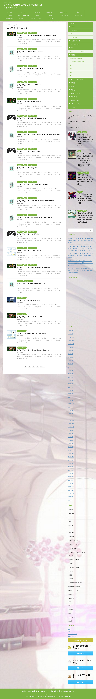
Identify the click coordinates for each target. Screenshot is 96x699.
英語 (71, 65)
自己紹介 (9, 12)
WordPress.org (72, 636)
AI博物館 (50, 19)
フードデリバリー (77, 15)
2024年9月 (70, 377)
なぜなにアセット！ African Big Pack (29, 250)
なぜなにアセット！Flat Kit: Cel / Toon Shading (32, 333)
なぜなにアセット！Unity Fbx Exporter (29, 101)
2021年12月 (71, 450)
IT (70, 75)
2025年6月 (70, 350)
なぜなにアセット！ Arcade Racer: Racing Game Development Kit (38, 134)
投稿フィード (71, 631)
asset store (74, 37)
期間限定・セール (23, 19)
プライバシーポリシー (36, 19)
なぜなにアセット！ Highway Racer (28, 151)
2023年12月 (71, 403)
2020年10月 (71, 493)
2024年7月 (70, 384)
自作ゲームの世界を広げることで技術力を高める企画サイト (48, 691)
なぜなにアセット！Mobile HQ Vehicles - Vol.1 (31, 118)
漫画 (78, 12)
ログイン (70, 629)
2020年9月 (70, 496)
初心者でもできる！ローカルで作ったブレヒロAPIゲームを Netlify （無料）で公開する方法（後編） (85, 179)
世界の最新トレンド (10, 19)
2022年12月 (71, 420)
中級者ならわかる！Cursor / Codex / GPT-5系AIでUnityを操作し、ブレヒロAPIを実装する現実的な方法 (85, 139)
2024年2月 (70, 400)
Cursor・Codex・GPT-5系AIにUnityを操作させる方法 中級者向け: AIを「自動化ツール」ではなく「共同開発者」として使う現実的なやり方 (80, 248)
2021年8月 (70, 463)
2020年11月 (71, 490)
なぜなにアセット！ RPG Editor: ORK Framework (33, 184)
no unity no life (48, 694)
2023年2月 (70, 413)
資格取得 (9, 15)
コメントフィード (72, 634)
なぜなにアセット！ (51, 12)
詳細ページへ (80, 653)
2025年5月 (70, 354)
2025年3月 (70, 360)
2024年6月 (70, 387)
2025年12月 (71, 337)
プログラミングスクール (23, 15)
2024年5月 (70, 390)
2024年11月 (71, 370)
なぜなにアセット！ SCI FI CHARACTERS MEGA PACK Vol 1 (36, 201)
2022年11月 (71, 423)
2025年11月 (71, 340)
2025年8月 (70, 347)
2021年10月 (71, 457)
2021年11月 (71, 453)
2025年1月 (70, 364)
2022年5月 (70, 437)
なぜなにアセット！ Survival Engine (28, 300)
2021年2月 (70, 480)
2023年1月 (70, 417)
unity (71, 33)
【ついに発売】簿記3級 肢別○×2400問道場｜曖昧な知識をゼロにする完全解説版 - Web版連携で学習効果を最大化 (85, 217)
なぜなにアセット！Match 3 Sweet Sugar (30, 68)
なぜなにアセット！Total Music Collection (30, 52)
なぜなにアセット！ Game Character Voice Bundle (33, 267)
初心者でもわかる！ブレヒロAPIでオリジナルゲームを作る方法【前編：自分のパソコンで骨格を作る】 (84, 198)
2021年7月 (70, 467)
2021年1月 (70, 483)
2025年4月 (70, 357)
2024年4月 (70, 393)
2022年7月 (70, 433)
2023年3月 (70, 410)
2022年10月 (71, 427)
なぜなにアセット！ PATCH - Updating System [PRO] (34, 217)
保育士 (71, 72)
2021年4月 (70, 473)
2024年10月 (71, 374)
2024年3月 (70, 397)
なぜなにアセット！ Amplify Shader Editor (30, 317)
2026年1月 (70, 334)
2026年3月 (70, 330)
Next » (42, 366)
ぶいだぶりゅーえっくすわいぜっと (79, 51)
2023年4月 (70, 407)
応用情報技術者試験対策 (78, 62)
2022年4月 (70, 440)
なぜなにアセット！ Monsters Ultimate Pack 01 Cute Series (36, 35)
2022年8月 (70, 430)
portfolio (23, 12)
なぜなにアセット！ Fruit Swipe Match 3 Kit (31, 283)
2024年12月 (71, 367)
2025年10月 (71, 344)
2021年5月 (70, 470)
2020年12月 (71, 486)
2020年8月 (70, 500)
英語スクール (64, 15)
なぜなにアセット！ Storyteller (27, 168)
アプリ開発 (37, 12)
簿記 (71, 68)
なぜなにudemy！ (64, 12)
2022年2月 (70, 447)
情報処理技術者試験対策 (76, 58)
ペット (50, 15)
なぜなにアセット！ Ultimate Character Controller (33, 350)
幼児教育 (37, 15)
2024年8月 (70, 380)
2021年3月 (70, 476)
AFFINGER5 (68, 696)
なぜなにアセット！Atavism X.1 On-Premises (31, 85)
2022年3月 (70, 443)
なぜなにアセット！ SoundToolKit (28, 234)
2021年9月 (70, 460)
